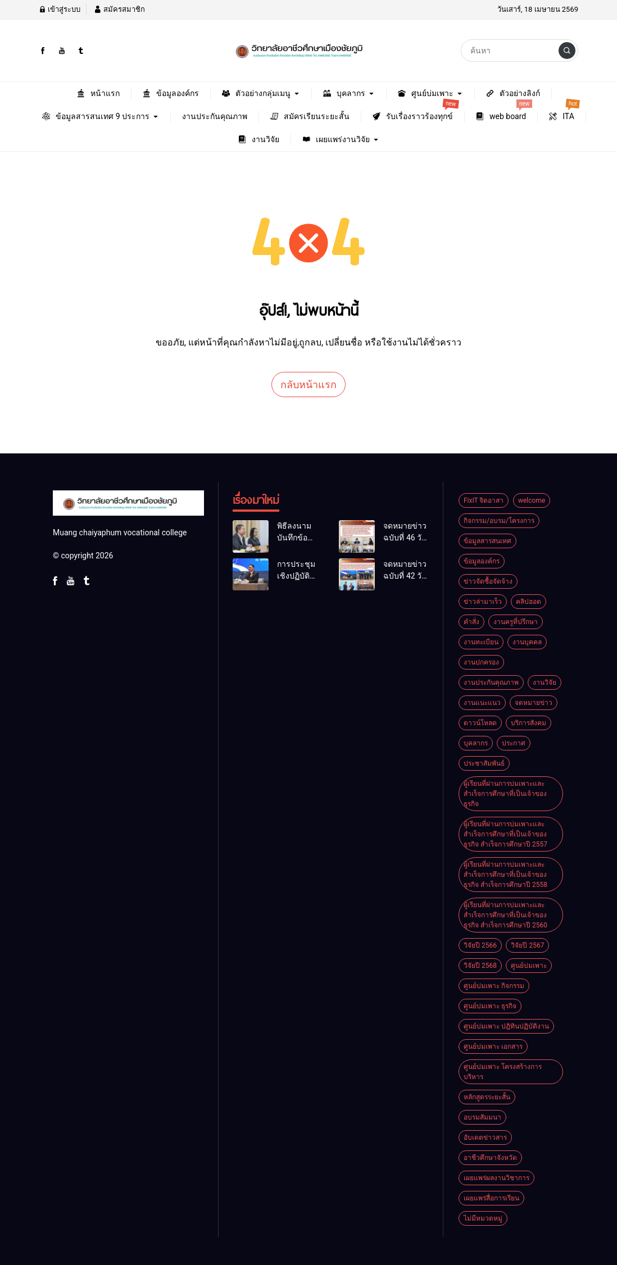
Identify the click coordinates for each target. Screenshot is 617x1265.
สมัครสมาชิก (119, 9)
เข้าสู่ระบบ (59, 9)
